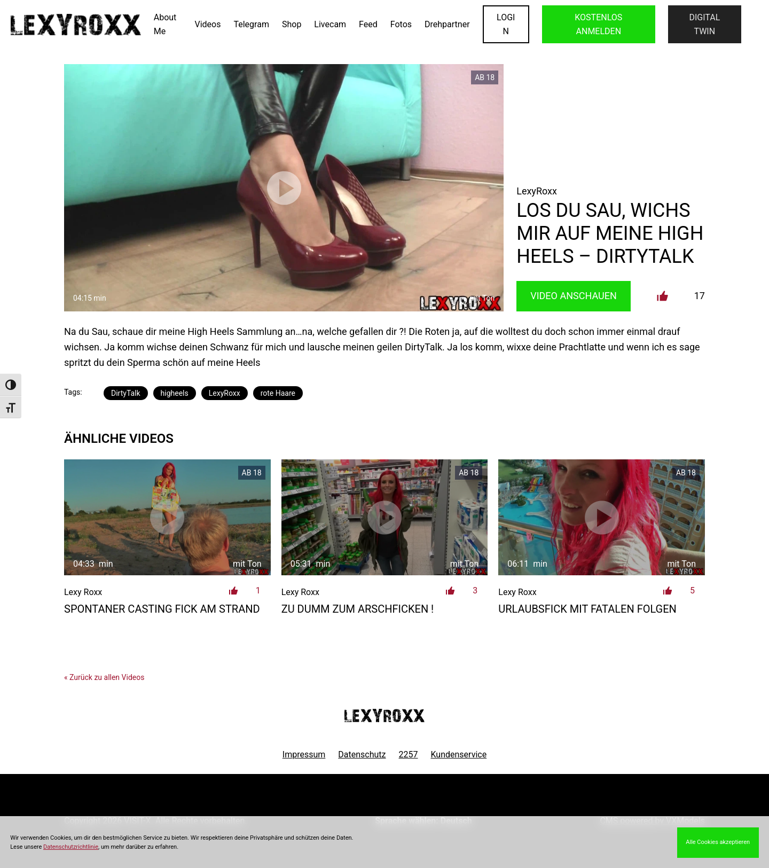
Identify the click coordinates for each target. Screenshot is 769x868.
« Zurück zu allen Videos (104, 677)
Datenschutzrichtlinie (70, 846)
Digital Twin (704, 24)
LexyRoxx (224, 393)
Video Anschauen (573, 295)
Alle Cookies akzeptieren (718, 842)
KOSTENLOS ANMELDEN (598, 24)
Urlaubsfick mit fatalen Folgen (587, 609)
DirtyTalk (125, 393)
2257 (408, 754)
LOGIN (506, 24)
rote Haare (278, 393)
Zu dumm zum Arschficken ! (357, 609)
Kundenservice (459, 754)
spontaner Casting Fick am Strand (162, 609)
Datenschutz (362, 754)
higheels (175, 393)
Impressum (304, 754)
